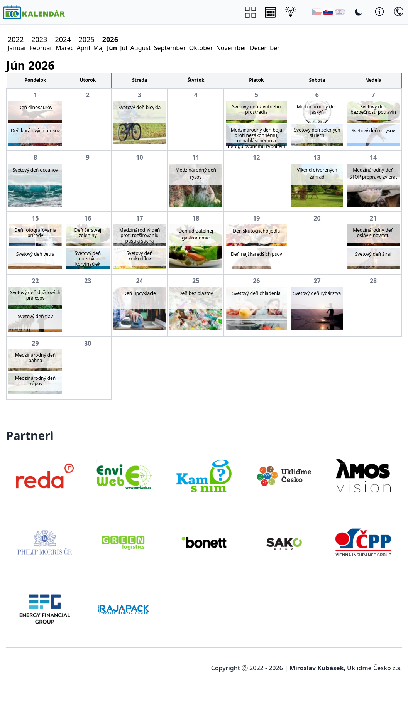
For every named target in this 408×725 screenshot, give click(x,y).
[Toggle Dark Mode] (358, 12)
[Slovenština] (328, 12)
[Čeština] (317, 12)
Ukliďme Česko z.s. (374, 668)
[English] (340, 12)
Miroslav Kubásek (316, 668)
